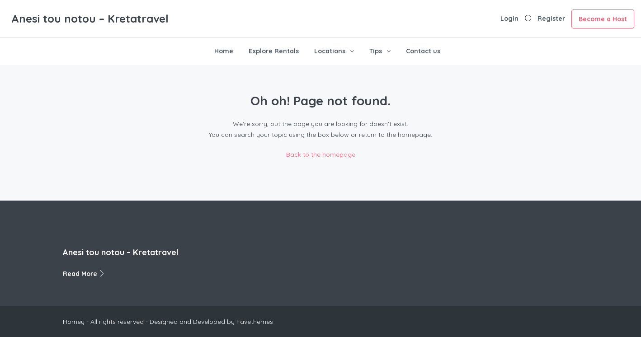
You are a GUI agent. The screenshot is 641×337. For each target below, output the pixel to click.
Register (551, 18)
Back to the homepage (320, 154)
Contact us (423, 51)
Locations (329, 51)
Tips (375, 51)
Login (509, 18)
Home (223, 51)
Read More (84, 274)
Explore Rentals (274, 51)
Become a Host (603, 19)
